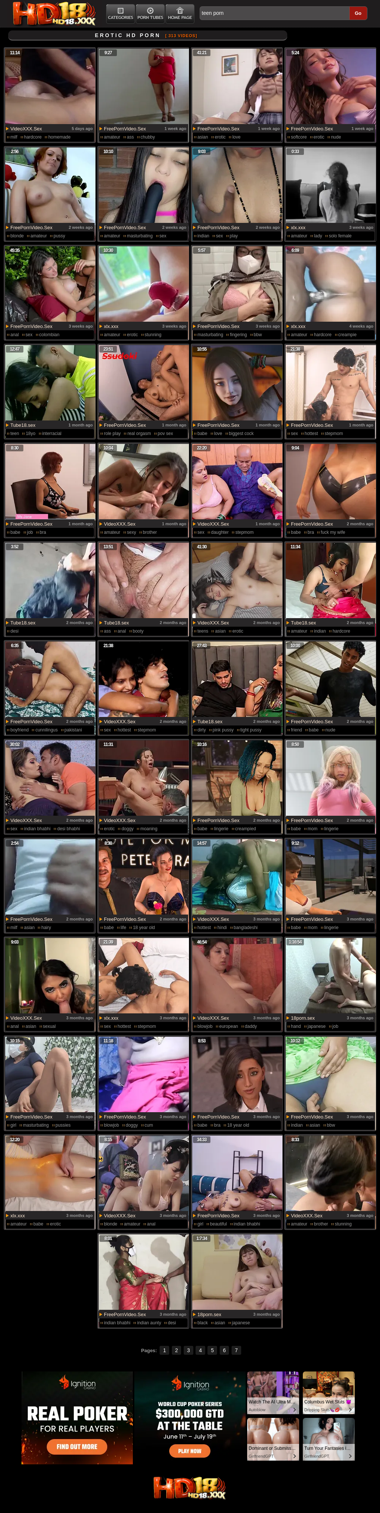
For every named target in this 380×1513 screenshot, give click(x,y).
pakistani (73, 730)
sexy (131, 532)
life (123, 927)
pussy (59, 235)
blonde (17, 235)
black (202, 1322)
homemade (59, 137)
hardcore (33, 137)
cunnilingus (46, 730)
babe (202, 433)
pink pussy (223, 730)
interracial (52, 433)
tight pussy (251, 730)
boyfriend (19, 730)
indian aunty (149, 1322)
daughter (220, 532)
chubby (148, 137)
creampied (245, 828)
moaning (148, 828)
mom (313, 828)
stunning (153, 334)
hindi (222, 927)
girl (13, 1125)
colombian (49, 334)
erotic (220, 137)
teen (14, 433)
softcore (299, 137)
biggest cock (241, 433)
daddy (251, 1026)
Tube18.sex (22, 425)
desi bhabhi (68, 828)
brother (150, 532)
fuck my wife (333, 532)
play (234, 235)
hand (296, 1026)
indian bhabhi (37, 828)
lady (318, 235)
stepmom (334, 433)
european (228, 1026)
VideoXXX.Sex (26, 129)
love (236, 137)
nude (336, 137)
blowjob (205, 1026)
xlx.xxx (298, 227)
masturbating (140, 235)
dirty (201, 730)
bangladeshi (246, 927)
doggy (127, 828)
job (30, 532)
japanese (317, 1026)
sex (163, 235)
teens (202, 631)
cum (149, 1125)
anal (14, 334)
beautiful (218, 1224)
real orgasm (139, 433)
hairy (46, 927)
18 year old (144, 927)
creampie (347, 334)
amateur (112, 137)
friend (296, 730)
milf (13, 137)
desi (14, 631)
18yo (30, 433)
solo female (340, 235)
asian (202, 137)
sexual (49, 1026)
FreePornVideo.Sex (125, 129)
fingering (238, 334)
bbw (258, 334)
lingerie (221, 828)
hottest (311, 433)
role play (112, 433)
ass (130, 137)
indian (203, 235)
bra (43, 532)
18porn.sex (303, 1018)
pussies (63, 1125)
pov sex (165, 433)
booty (138, 631)
